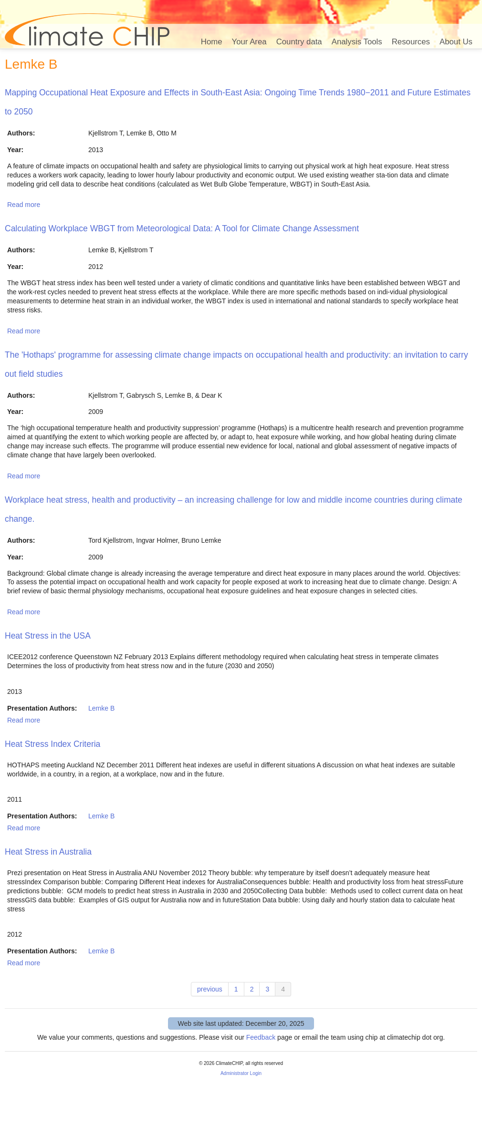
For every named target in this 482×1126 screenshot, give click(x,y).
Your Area (249, 41)
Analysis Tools (357, 41)
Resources (411, 41)
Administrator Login (241, 1073)
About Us (456, 41)
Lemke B (101, 708)
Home (211, 41)
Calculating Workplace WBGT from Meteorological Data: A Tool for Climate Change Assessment (182, 228)
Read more (23, 204)
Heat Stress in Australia (48, 852)
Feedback (260, 1037)
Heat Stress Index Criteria (52, 744)
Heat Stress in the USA (48, 635)
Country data (299, 41)
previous (209, 989)
